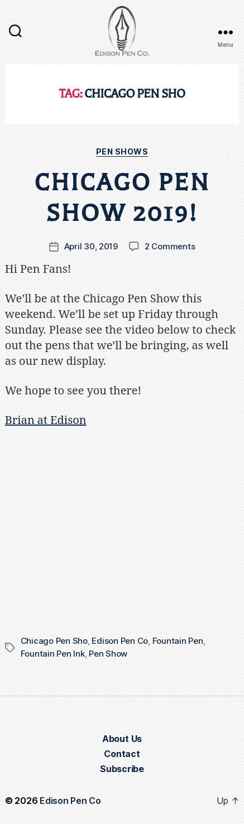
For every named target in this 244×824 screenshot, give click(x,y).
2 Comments (170, 246)
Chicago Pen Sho (54, 640)
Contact (122, 753)
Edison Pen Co (120, 640)
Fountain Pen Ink (53, 653)
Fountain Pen (177, 640)
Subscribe (122, 768)
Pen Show (108, 653)
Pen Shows (122, 151)
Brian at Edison (46, 420)
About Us (122, 738)
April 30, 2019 (91, 246)
